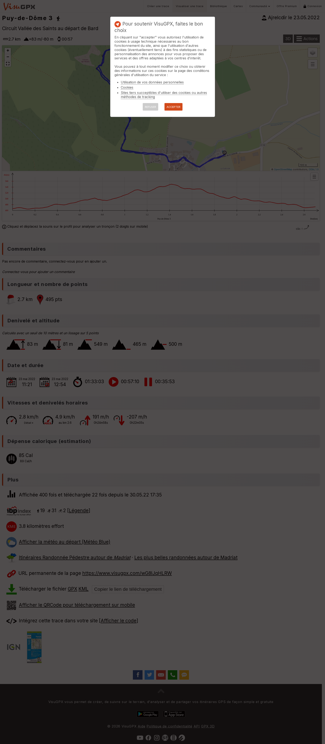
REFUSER (150, 106)
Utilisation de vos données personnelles (152, 82)
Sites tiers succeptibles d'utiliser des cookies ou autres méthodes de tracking (164, 95)
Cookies (127, 87)
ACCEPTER (173, 106)
